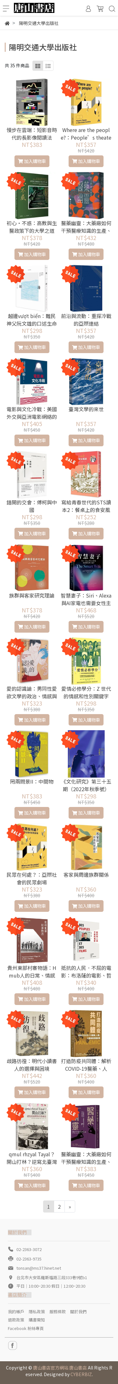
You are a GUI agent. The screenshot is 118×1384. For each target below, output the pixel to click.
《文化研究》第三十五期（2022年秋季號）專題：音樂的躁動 (86, 789)
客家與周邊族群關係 (86, 874)
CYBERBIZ (81, 1374)
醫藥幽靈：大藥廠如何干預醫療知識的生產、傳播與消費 (86, 1161)
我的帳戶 (16, 1312)
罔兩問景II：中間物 (31, 781)
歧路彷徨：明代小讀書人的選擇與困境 (32, 1064)
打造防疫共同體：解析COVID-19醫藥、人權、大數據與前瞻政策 (86, 1068)
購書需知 (37, 1320)
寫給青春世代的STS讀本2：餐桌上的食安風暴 (86, 509)
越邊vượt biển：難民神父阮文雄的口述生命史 (32, 323)
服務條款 (57, 1312)
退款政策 (16, 1320)
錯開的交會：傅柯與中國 (32, 506)
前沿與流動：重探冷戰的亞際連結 (86, 319)
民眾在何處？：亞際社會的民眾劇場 (32, 878)
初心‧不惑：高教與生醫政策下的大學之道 (32, 226)
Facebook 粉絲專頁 (26, 1328)
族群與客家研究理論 (31, 595)
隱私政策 (37, 1312)
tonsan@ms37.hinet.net (38, 1268)
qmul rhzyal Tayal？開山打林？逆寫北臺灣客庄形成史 (32, 1161)
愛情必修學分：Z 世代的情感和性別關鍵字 (86, 692)
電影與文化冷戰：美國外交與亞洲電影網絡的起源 (32, 416)
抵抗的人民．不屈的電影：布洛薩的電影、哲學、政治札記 (86, 975)
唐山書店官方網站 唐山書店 (60, 1367)
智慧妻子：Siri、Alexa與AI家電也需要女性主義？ (86, 603)
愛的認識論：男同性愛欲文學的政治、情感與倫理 (32, 696)
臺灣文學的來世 (86, 409)
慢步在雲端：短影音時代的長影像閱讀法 (32, 133)
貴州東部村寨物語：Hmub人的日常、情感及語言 (31, 975)
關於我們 (78, 1312)
